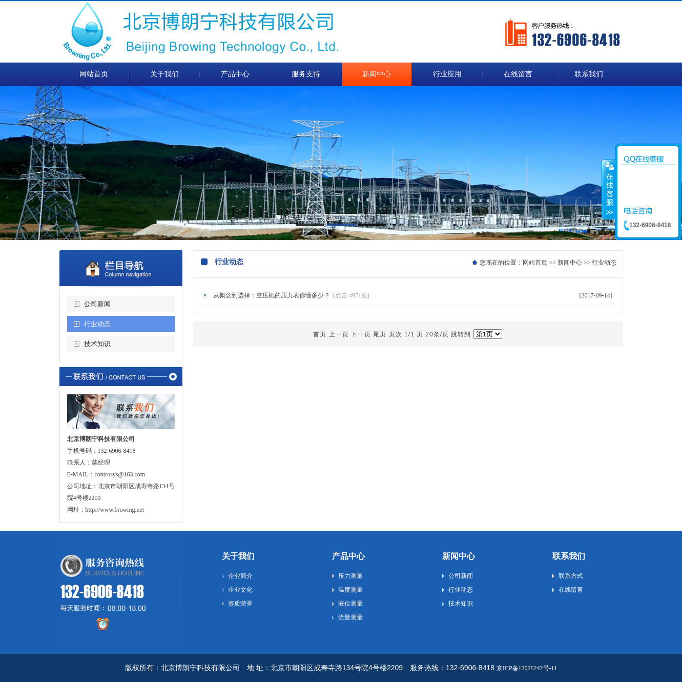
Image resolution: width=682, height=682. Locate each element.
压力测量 (350, 575)
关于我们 (238, 556)
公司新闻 (97, 304)
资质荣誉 (240, 603)
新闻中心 (569, 262)
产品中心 (348, 556)
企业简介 (240, 575)
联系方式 (571, 575)
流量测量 (350, 617)
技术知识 (97, 344)
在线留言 (571, 589)
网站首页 (535, 262)
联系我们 (568, 556)
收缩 (609, 189)
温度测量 (350, 589)
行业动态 (97, 324)
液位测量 (350, 603)
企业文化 (240, 589)
